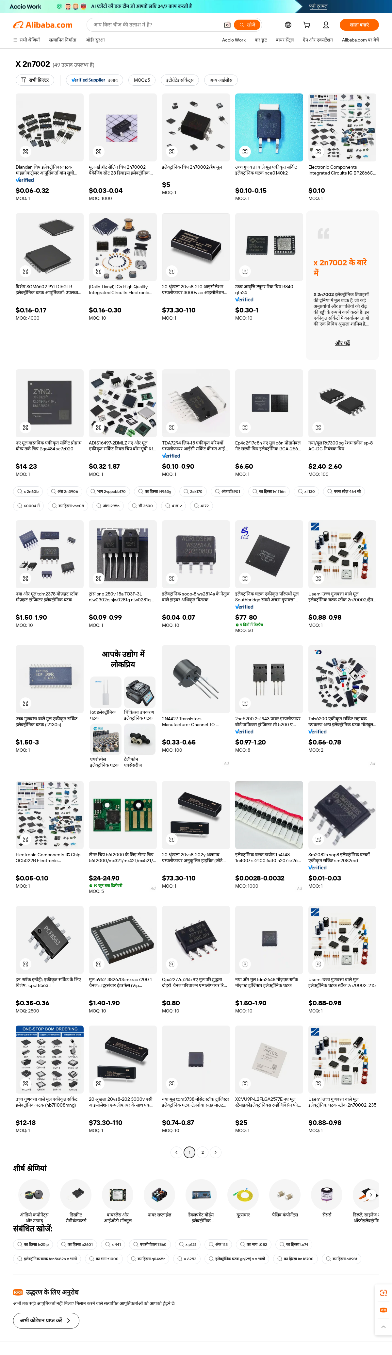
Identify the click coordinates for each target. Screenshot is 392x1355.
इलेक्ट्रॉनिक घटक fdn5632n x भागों (47, 1259)
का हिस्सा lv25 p (33, 1244)
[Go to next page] (215, 1152)
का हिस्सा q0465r (148, 1259)
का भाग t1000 (104, 1259)
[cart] (308, 25)
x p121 (187, 1244)
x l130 (306, 491)
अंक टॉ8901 (227, 491)
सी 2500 (142, 506)
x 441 (113, 1244)
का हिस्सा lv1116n (269, 491)
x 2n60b (28, 491)
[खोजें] (247, 25)
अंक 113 (218, 1244)
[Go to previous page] (176, 1152)
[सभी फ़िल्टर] (35, 80)
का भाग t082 (253, 1244)
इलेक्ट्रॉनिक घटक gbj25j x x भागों (237, 1259)
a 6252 (186, 1259)
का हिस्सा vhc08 (68, 506)
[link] (383, 1292)
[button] (227, 25)
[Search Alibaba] (155, 24)
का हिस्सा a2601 (77, 1244)
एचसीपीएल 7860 (150, 1244)
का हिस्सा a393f (341, 1259)
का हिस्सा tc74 (294, 1244)
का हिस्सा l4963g (154, 491)
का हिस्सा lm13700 (295, 1259)
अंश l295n (108, 506)
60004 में (28, 506)
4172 (201, 506)
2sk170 (193, 491)
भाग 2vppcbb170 (108, 491)
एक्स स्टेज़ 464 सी (344, 491)
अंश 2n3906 (64, 491)
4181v (173, 506)
